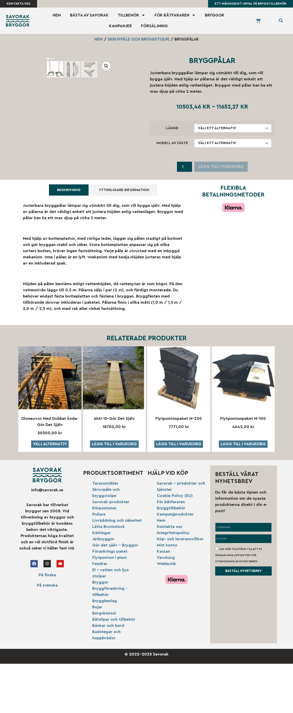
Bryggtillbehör (171, 557)
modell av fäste (172, 143)
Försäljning (154, 26)
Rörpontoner (104, 557)
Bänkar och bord (108, 674)
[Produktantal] (184, 167)
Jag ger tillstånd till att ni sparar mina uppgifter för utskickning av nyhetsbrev (238, 604)
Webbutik (166, 613)
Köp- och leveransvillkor (180, 588)
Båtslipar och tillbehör (113, 668)
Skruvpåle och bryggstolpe (139, 39)
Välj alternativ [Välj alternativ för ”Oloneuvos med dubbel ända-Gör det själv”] (50, 493)
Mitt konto (167, 594)
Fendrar (99, 613)
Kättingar (101, 582)
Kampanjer (120, 26)
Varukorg (166, 606)
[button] (281, 21)
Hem (57, 15)
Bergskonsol (104, 662)
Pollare (99, 563)
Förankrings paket (110, 600)
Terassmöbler (105, 532)
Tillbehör (131, 15)
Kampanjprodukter (175, 563)
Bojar (97, 656)
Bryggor (214, 15)
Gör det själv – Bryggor (115, 594)
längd (172, 128)
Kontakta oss (169, 576)
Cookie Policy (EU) (175, 545)
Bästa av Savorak (89, 15)
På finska (47, 624)
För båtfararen (175, 15)
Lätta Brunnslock (108, 576)
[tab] (69, 239)
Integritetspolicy (173, 582)
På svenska (47, 634)
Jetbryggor (103, 588)
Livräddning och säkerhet (117, 569)
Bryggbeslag (104, 650)
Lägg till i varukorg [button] (114, 493)
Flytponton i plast (109, 606)
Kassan (163, 600)
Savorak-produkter (110, 551)
